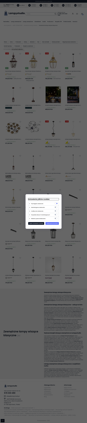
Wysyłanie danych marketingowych (40, 215)
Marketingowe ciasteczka (38, 207)
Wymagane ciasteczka (37, 203)
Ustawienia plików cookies (38, 199)
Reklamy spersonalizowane (38, 218)
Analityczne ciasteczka (37, 211)
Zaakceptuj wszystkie (52, 223)
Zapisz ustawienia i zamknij (36, 223)
